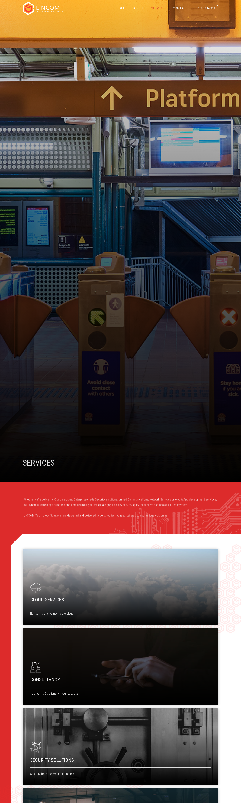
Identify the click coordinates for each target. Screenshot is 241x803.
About (138, 8)
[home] (43, 8)
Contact (180, 8)
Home (121, 8)
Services (158, 8)
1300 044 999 (206, 8)
